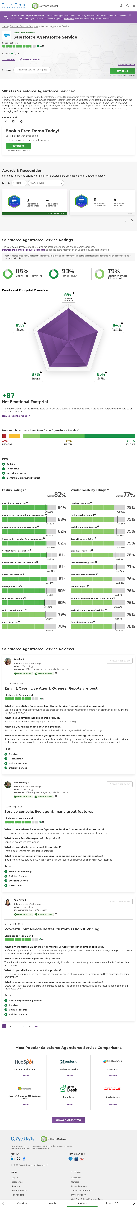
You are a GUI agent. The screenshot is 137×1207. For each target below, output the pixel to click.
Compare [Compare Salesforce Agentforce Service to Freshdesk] (112, 1075)
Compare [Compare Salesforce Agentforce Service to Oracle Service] (112, 1104)
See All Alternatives (68, 1120)
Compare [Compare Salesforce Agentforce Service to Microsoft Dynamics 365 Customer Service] (24, 1104)
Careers (75, 1182)
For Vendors (17, 1195)
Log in (14, 1177)
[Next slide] (132, 221)
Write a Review (29, 59)
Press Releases (79, 1186)
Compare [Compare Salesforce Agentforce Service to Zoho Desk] (68, 1104)
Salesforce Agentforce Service (54, 26)
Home (5, 26)
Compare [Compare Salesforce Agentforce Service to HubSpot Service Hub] (24, 1075)
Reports (15, 1186)
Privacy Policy (78, 1195)
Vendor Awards (19, 1190)
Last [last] (36, 1026)
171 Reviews (8, 59)
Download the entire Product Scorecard (23, 249)
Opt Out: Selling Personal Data (87, 1199)
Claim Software (126, 64)
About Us (76, 1177)
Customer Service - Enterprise (24, 26)
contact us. (69, 18)
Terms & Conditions (81, 1190)
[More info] (73, 293)
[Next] (29, 1026)
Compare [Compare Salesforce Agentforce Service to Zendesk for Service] (68, 1075)
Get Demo (122, 71)
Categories (17, 1182)
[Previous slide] (125, 221)
